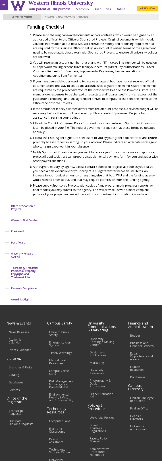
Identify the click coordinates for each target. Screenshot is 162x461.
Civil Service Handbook (97, 372)
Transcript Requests (16, 320)
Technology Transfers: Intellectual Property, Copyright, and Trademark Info (24, 93)
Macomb (82, 9)
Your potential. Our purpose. (49, 9)
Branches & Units (20, 276)
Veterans (74, 427)
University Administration (140, 336)
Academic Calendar (15, 249)
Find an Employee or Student (142, 308)
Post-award (82, 16)
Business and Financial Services (142, 253)
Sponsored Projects (65, 16)
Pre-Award (17, 52)
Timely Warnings (60, 261)
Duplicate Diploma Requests (21, 331)
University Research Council (22, 76)
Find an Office (139, 317)
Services (14, 298)
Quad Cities (102, 9)
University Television (97, 280)
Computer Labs (59, 330)
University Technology (57, 369)
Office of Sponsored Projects (23, 28)
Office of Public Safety (59, 242)
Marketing (97, 271)
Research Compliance (24, 108)
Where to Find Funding (24, 40)
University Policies (102, 326)
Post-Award (18, 63)
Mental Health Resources (58, 270)
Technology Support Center (59, 359)
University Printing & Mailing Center (102, 250)
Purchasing (138, 286)
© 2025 (85, 454)
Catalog (14, 283)
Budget (135, 244)
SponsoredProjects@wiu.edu (141, 442)
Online (120, 9)
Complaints (97, 392)
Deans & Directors (136, 326)
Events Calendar (20, 259)
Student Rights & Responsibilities (101, 382)
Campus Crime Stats (59, 280)
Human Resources (137, 276)
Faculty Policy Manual (99, 348)
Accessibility (10, 427)
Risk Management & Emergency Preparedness (61, 293)
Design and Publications (98, 262)
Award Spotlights (21, 120)
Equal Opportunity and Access (141, 265)
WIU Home (49, 16)
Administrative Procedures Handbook (99, 360)
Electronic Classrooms (57, 338)
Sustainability (54, 427)
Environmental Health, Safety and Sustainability (61, 306)
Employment (31, 427)
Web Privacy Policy (152, 454)
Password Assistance (56, 349)
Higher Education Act (101, 303)
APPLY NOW (147, 8)
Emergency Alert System (60, 252)
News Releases (19, 241)
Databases (16, 291)
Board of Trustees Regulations (98, 337)
